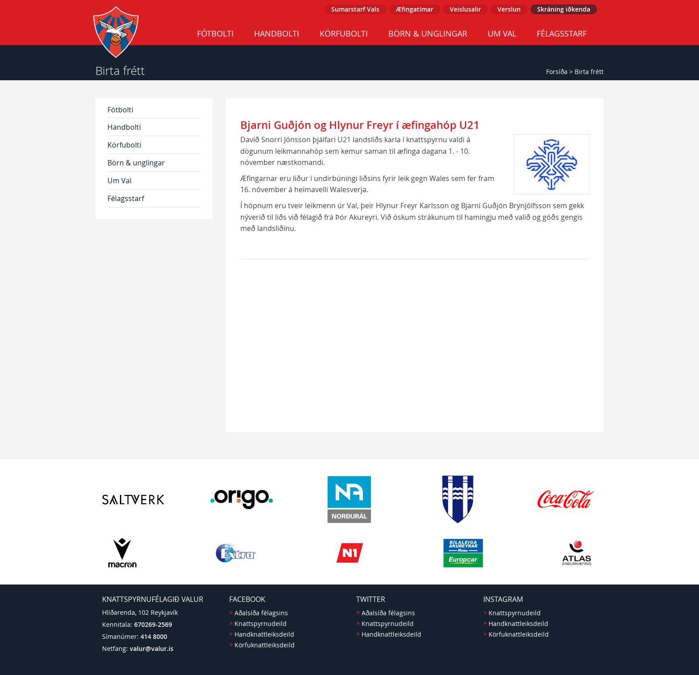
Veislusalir (465, 9)
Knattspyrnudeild (260, 623)
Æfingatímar (414, 9)
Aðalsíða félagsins (261, 613)
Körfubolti (344, 33)
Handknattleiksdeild (264, 634)
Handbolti (276, 33)
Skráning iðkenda (563, 9)
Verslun (509, 9)
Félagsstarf (562, 33)
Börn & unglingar (427, 33)
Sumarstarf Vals (355, 9)
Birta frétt (589, 71)
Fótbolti (215, 33)
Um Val (502, 33)
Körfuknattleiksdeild (264, 645)
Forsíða (556, 71)
